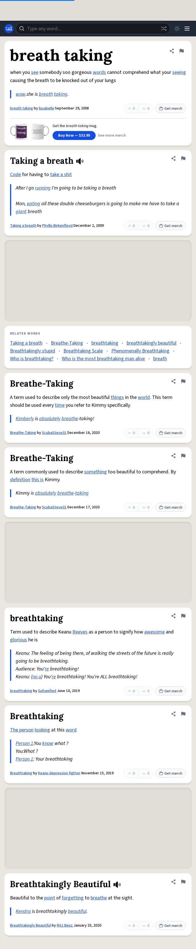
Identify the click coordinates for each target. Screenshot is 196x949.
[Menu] (187, 28)
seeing (179, 72)
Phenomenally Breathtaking (140, 350)
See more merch (112, 135)
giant (21, 211)
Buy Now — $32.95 (74, 135)
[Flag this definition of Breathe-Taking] (183, 381)
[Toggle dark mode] (177, 28)
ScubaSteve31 (54, 433)
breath (46, 94)
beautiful (77, 911)
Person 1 (24, 743)
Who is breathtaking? (31, 358)
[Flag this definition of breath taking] (181, 50)
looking (42, 729)
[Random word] (163, 28)
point (49, 897)
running (43, 187)
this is (37, 479)
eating (33, 203)
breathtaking (104, 343)
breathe (70, 418)
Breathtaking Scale (83, 350)
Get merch (170, 108)
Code (15, 174)
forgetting (73, 897)
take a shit (61, 174)
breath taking (21, 108)
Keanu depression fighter (59, 773)
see (34, 72)
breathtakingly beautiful (151, 343)
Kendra (23, 911)
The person (22, 729)
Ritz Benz (65, 925)
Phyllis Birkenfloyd (57, 225)
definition (20, 479)
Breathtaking (21, 773)
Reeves (80, 631)
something (95, 471)
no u (36, 676)
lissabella (46, 108)
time (60, 405)
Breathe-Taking (67, 343)
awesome (154, 631)
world (144, 397)
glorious (18, 639)
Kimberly (25, 418)
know (47, 743)
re (47, 668)
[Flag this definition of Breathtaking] (183, 713)
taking (60, 94)
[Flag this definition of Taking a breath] (183, 158)
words (99, 72)
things (117, 397)
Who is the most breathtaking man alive (103, 358)
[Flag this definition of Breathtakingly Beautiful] (183, 881)
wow (20, 94)
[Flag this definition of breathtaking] (183, 615)
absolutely (49, 418)
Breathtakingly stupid (32, 350)
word (71, 729)
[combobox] (93, 28)
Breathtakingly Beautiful (30, 925)
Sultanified (47, 691)
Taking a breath (23, 225)
